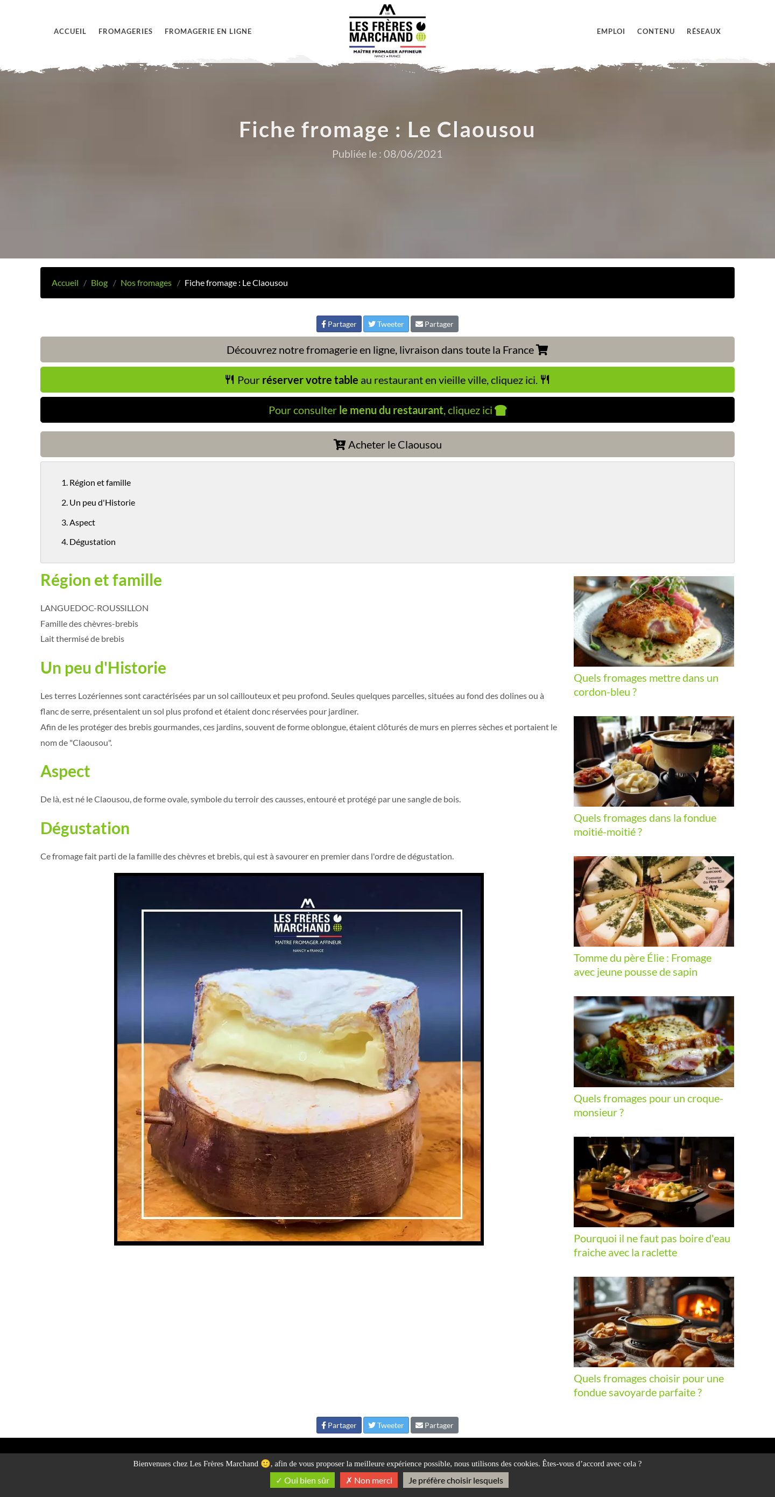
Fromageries (125, 31)
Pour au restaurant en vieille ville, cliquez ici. (387, 379)
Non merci (369, 1480)
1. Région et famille (96, 482)
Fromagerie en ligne (208, 31)
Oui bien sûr (302, 1480)
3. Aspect (78, 522)
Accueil (70, 31)
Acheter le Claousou (388, 444)
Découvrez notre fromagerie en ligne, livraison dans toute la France (387, 349)
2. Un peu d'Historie (98, 502)
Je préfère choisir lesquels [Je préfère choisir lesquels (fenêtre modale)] (455, 1480)
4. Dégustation (88, 541)
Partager (339, 323)
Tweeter (386, 323)
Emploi (611, 31)
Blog (99, 282)
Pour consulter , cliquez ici (388, 409)
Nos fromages (146, 282)
